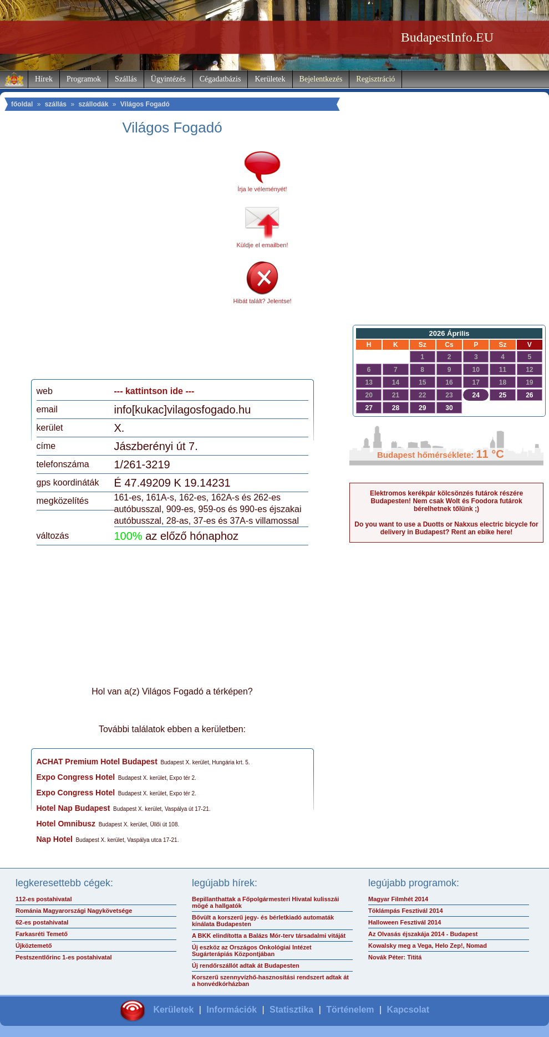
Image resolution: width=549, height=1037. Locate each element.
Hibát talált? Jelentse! (262, 301)
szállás (56, 104)
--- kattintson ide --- (154, 391)
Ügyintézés (168, 79)
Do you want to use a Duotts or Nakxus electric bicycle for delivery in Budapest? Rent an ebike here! (446, 528)
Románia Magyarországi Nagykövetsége (74, 910)
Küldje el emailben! (262, 245)
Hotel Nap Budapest (73, 808)
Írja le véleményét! (262, 189)
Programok (84, 79)
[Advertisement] (107, 261)
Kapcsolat (408, 1009)
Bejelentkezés (321, 79)
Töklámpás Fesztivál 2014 (405, 910)
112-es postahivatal (44, 899)
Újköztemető (34, 945)
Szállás (126, 79)
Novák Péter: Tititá (394, 957)
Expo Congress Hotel (76, 777)
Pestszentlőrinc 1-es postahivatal (64, 957)
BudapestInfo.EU (447, 37)
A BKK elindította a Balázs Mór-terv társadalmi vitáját (268, 935)
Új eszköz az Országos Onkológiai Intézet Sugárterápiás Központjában (252, 950)
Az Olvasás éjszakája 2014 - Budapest (423, 934)
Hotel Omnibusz (66, 823)
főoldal (22, 104)
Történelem (350, 1009)
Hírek (44, 79)
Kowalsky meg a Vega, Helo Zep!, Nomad (427, 945)
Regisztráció (375, 79)
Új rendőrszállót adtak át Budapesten (245, 965)
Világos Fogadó (145, 104)
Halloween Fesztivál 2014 (404, 922)
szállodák (93, 104)
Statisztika (291, 1009)
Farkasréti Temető (42, 934)
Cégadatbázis (220, 79)
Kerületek (270, 79)
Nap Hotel (55, 839)
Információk (231, 1009)
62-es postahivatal (42, 922)
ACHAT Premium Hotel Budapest (97, 761)
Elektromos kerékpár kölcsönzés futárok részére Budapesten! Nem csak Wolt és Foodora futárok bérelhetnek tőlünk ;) (446, 501)
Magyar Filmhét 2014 (398, 899)
